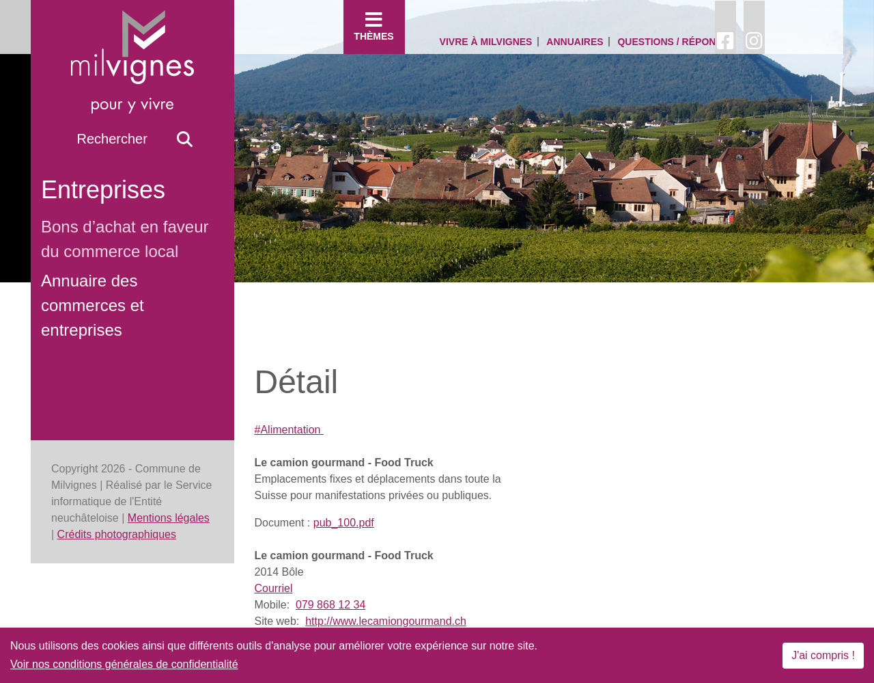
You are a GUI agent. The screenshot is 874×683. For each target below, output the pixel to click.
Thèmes (374, 26)
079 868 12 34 (330, 605)
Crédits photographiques (116, 534)
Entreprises (103, 190)
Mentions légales (169, 518)
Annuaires (574, 41)
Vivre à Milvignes (486, 41)
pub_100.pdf (343, 522)
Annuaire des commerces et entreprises (92, 305)
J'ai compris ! (823, 655)
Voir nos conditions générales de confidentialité (124, 664)
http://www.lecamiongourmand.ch (385, 621)
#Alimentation (289, 430)
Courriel (274, 588)
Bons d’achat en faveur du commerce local (125, 238)
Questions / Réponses (676, 41)
